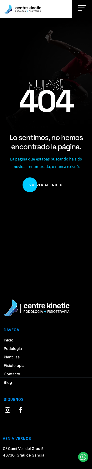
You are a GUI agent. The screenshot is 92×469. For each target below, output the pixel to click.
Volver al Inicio (46, 185)
